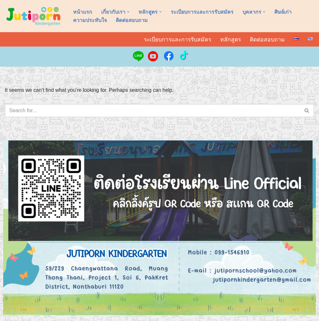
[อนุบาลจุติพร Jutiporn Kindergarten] (33, 16)
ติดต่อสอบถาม (132, 20)
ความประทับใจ (90, 20)
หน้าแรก (82, 12)
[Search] (152, 110)
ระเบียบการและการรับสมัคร (202, 12)
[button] (128, 12)
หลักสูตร (230, 39)
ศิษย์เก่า (283, 12)
